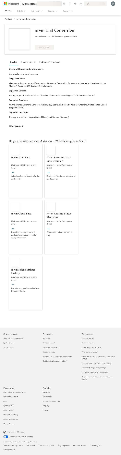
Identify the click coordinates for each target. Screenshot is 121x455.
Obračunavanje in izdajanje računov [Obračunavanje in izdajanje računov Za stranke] (55, 361)
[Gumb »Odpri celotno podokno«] (8, 11)
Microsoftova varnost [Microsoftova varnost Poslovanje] (10, 397)
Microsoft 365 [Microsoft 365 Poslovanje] (8, 410)
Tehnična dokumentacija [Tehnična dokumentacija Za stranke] (51, 347)
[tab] (14, 62)
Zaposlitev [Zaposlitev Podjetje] (46, 392)
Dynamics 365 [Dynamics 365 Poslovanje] (8, 406)
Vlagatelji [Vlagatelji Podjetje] (46, 406)
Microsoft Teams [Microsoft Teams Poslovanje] (9, 424)
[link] (25, 171)
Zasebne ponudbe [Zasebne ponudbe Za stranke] (49, 352)
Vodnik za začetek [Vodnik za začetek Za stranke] (49, 343)
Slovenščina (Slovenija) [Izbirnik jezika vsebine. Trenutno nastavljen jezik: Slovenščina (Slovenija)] (16, 432)
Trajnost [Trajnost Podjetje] (45, 410)
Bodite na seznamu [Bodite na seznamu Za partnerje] (88, 343)
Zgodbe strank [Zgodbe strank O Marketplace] (8, 347)
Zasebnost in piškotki (46, 445)
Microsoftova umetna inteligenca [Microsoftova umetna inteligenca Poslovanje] (14, 392)
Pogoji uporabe (63, 445)
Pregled (13, 62)
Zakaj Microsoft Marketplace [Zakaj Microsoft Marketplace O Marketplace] (13, 338)
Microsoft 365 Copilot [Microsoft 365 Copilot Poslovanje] (10, 419)
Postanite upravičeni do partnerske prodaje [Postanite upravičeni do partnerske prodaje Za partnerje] (96, 363)
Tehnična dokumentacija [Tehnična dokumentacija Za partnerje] (90, 352)
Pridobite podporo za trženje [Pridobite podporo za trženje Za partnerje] (91, 347)
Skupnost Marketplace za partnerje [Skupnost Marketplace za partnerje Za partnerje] (94, 368)
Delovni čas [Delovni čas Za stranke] (47, 338)
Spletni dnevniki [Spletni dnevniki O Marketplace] (8, 343)
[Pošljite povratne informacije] (64, 3)
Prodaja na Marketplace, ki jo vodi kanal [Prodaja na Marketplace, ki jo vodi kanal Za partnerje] (95, 372)
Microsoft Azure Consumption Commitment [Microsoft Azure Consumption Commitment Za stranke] (57, 356)
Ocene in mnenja (28, 62)
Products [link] (8, 19)
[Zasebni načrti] (81, 3)
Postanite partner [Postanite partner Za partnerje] (88, 338)
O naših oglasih (96, 445)
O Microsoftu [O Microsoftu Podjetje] (47, 397)
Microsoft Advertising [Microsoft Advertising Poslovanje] (10, 415)
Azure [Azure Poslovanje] (5, 401)
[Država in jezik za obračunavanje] (95, 3)
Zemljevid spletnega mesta (13, 445)
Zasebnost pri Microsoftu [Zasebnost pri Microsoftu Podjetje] (51, 401)
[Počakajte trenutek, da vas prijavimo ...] (113, 3)
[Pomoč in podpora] (69, 3)
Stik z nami (31, 445)
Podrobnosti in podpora (49, 62)
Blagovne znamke (79, 445)
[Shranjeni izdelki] (75, 3)
